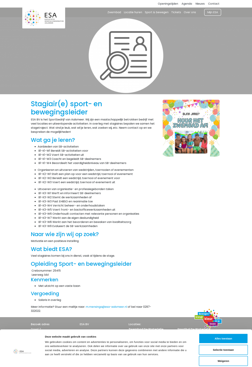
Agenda (187, 4)
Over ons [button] (190, 12)
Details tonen (185, 360)
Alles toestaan (223, 322)
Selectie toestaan (223, 333)
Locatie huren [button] (133, 12)
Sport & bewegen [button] (157, 12)
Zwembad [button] (114, 12)
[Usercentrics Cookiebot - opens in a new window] (22, 360)
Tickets (176, 12)
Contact (213, 4)
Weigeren (223, 344)
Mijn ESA (212, 12)
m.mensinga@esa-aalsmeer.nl (106, 307)
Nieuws (200, 4)
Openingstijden (168, 4)
